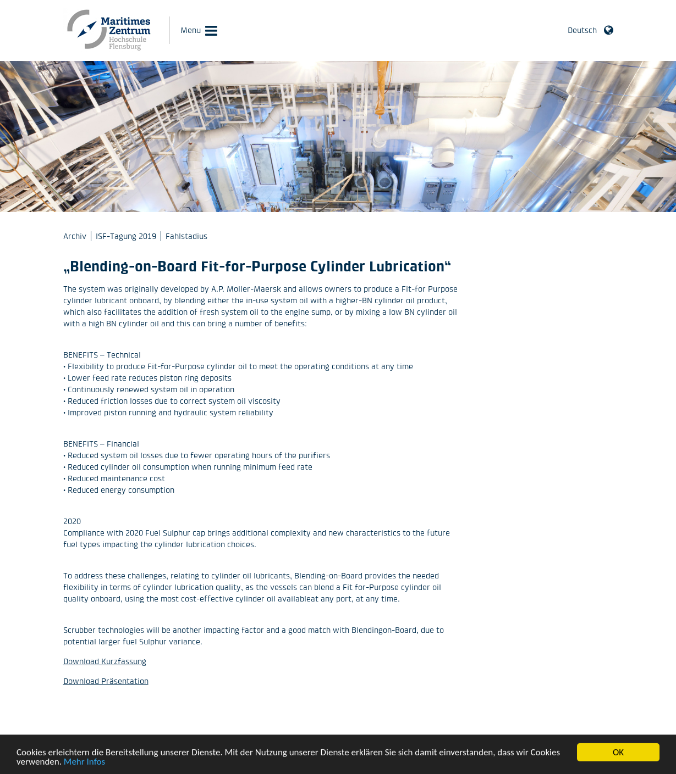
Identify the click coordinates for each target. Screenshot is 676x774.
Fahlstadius (186, 236)
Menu (190, 30)
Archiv (74, 236)
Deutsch (582, 30)
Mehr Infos (84, 764)
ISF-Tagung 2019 (126, 236)
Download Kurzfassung (104, 661)
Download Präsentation (106, 681)
